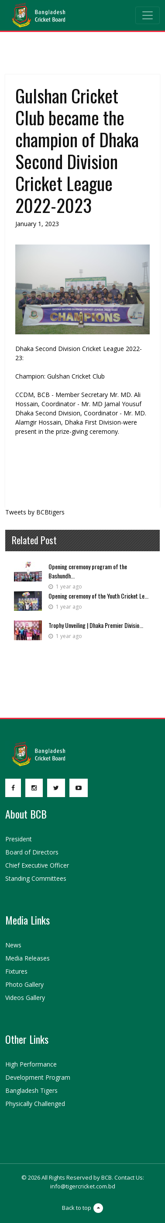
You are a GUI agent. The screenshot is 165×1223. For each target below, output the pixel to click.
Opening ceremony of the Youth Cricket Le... (98, 595)
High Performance (31, 1064)
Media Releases (27, 958)
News (13, 945)
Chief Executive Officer (37, 865)
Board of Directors (31, 852)
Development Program (37, 1077)
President (18, 839)
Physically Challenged (35, 1103)
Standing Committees (35, 878)
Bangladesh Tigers (31, 1090)
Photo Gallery (24, 984)
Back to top (82, 1208)
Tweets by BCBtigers (35, 512)
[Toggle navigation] (147, 15)
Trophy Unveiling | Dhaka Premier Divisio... (95, 625)
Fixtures (16, 971)
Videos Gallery (25, 997)
